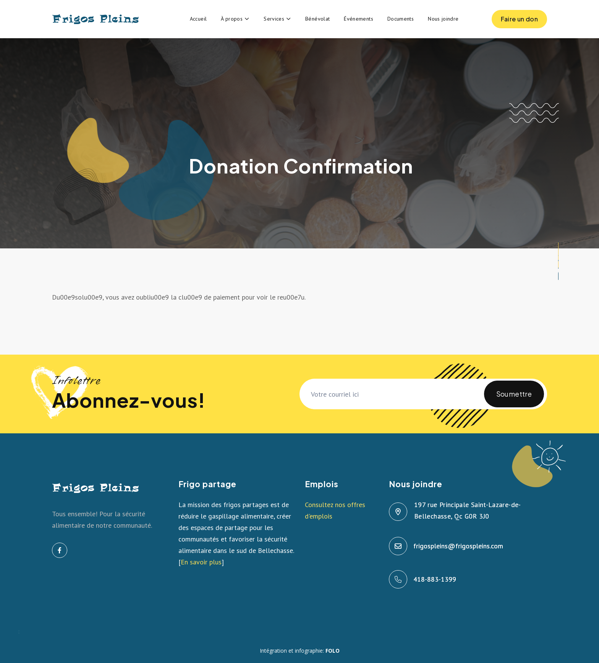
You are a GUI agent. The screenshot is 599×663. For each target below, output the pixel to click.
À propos (232, 18)
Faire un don (519, 21)
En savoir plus (201, 562)
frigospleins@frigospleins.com (458, 545)
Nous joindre (443, 18)
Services (274, 18)
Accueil (198, 18)
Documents (400, 18)
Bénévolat (317, 18)
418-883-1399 (435, 579)
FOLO (332, 650)
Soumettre (514, 398)
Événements (358, 18)
